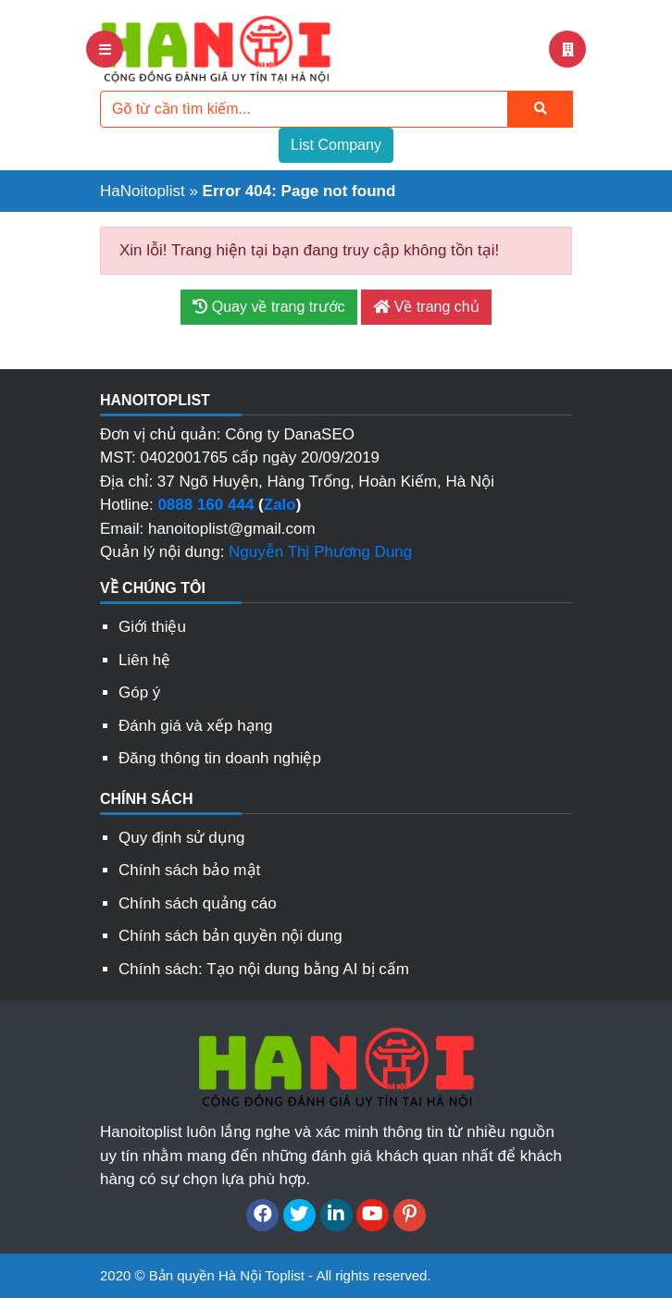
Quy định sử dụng (181, 838)
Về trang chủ (426, 307)
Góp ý (139, 692)
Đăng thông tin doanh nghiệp (219, 758)
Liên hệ (144, 660)
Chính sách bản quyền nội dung (230, 936)
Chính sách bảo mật (189, 870)
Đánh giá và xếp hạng (195, 726)
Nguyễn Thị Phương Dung (320, 552)
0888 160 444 (205, 504)
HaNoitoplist (142, 191)
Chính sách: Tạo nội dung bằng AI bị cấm (263, 969)
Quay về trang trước (268, 307)
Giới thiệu (152, 627)
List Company (336, 145)
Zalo (280, 504)
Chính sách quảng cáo (197, 903)
